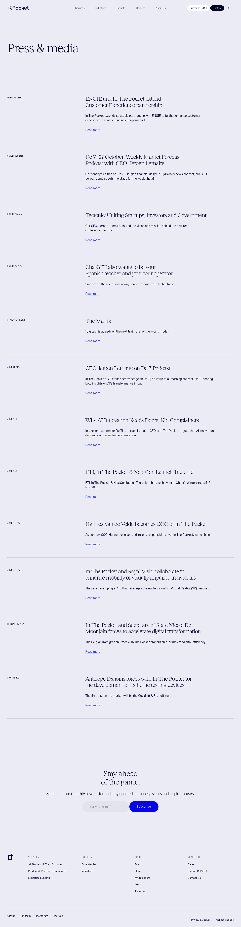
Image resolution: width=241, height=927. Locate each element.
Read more (92, 129)
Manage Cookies (225, 919)
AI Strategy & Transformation (45, 864)
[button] (121, 8)
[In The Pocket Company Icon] (10, 858)
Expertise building (39, 878)
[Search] (229, 8)
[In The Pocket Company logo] (18, 8)
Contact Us (194, 878)
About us (140, 891)
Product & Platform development (47, 871)
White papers (142, 878)
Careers (192, 864)
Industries (87, 871)
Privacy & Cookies (201, 919)
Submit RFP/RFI (198, 8)
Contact (217, 8)
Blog (137, 871)
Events (139, 864)
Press (138, 884)
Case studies (89, 864)
